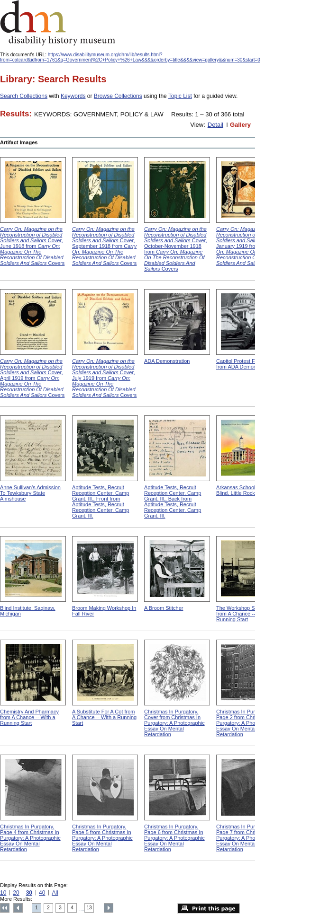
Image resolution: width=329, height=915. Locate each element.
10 (3, 892)
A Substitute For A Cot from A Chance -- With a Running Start (104, 717)
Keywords (73, 96)
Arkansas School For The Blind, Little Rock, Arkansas (247, 490)
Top (4, 908)
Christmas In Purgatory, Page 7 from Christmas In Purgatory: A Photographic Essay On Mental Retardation (246, 838)
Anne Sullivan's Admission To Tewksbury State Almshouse (30, 492)
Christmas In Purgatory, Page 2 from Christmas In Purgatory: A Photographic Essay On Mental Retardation (246, 723)
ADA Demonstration (167, 361)
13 (89, 907)
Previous (18, 908)
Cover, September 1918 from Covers (104, 246)
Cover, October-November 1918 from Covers (175, 249)
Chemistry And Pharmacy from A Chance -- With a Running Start (29, 717)
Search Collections (23, 96)
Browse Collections (118, 96)
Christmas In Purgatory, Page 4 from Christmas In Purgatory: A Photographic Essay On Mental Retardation (30, 838)
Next (108, 908)
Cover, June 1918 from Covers (32, 246)
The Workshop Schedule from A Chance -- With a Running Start (244, 613)
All (55, 892)
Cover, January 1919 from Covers (248, 246)
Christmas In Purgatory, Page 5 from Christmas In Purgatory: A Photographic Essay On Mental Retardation (102, 838)
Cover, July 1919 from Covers (104, 378)
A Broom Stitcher (163, 608)
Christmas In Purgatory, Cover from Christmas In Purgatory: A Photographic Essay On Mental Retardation (174, 723)
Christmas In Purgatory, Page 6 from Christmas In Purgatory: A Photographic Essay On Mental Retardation (174, 838)
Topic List (180, 96)
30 (29, 892)
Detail (215, 124)
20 (16, 892)
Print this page (208, 908)
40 (42, 892)
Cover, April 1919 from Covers (32, 378)
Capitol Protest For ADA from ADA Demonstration (245, 364)
